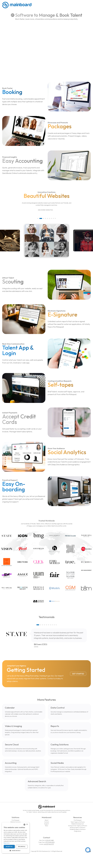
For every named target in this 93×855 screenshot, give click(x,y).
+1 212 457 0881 (49, 840)
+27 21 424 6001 (50, 842)
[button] (39, 218)
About (46, 820)
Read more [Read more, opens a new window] (7, 843)
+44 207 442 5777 (49, 844)
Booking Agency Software (77, 827)
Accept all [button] (9, 846)
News (46, 826)
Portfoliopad (15, 820)
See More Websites (46, 210)
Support (46, 824)
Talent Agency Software (78, 822)
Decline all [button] (21, 846)
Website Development (77, 824)
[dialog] (15, 837)
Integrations (77, 831)
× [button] (27, 824)
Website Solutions (15, 822)
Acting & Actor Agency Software (77, 826)
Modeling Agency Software (77, 829)
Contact (46, 822)
